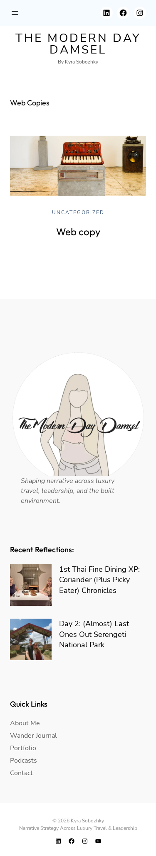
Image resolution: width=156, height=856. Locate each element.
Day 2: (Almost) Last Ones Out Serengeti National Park (94, 634)
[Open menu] (15, 13)
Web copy (78, 231)
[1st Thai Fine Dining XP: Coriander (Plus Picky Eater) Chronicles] (31, 585)
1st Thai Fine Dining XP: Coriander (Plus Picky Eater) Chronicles (99, 579)
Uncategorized (78, 212)
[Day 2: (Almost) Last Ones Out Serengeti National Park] (31, 639)
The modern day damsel (78, 44)
